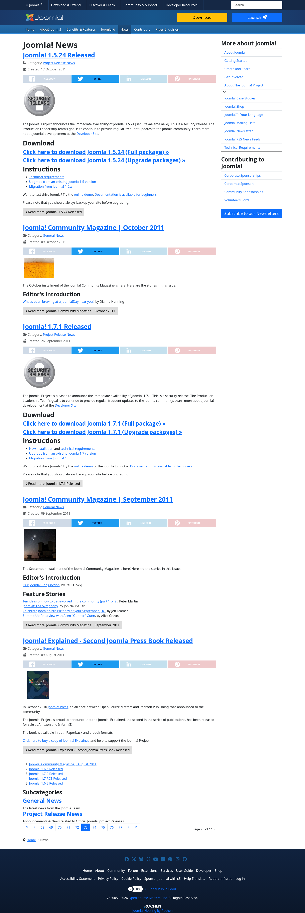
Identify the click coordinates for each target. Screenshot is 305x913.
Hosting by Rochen (152, 910)
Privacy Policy (108, 878)
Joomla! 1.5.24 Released (59, 55)
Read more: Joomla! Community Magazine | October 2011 (70, 311)
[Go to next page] (128, 827)
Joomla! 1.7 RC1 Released (48, 778)
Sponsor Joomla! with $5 (162, 878)
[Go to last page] (136, 827)
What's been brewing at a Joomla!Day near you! (58, 301)
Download (201, 17)
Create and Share (237, 69)
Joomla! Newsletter (238, 131)
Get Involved (234, 77)
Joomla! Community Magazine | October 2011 (93, 227)
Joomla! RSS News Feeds (242, 139)
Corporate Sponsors (239, 183)
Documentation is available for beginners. (126, 194)
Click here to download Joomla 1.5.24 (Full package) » (96, 152)
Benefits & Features (81, 29)
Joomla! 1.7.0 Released (46, 774)
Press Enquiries (167, 29)
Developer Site (87, 133)
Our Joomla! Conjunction (41, 585)
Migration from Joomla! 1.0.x (50, 186)
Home (30, 29)
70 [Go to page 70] (59, 827)
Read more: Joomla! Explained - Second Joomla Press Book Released (77, 750)
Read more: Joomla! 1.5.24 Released (53, 212)
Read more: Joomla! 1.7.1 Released (52, 483)
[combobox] (256, 5)
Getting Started (236, 60)
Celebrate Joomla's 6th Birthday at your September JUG (64, 611)
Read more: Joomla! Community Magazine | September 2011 (72, 625)
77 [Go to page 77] (120, 827)
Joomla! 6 (108, 29)
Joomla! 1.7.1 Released (57, 326)
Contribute (142, 29)
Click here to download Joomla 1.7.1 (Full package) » (94, 423)
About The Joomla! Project (243, 85)
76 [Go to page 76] (112, 827)
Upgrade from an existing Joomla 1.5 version (62, 181)
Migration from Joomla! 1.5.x (50, 458)
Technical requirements (46, 177)
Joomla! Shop (234, 106)
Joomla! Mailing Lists (239, 123)
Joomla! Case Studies (240, 98)
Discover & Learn (102, 5)
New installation (41, 448)
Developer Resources (182, 5)
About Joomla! (50, 29)
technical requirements (78, 448)
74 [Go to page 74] (94, 827)
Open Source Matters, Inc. (148, 898)
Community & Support (141, 5)
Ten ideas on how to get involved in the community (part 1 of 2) (70, 601)
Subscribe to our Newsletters (251, 213)
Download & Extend (66, 5)
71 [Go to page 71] (68, 827)
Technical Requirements (242, 147)
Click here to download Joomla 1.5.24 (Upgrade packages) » (104, 160)
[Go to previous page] (34, 827)
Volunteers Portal (237, 200)
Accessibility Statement (77, 878)
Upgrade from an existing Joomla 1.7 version (62, 453)
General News (53, 235)
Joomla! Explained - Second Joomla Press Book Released (108, 640)
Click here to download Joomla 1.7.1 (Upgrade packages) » (102, 432)
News (125, 29)
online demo (83, 194)
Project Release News (59, 63)
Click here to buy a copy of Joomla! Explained (56, 740)
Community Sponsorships (243, 192)
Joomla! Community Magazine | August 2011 (63, 764)
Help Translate (194, 878)
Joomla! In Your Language (243, 114)
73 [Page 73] (86, 827)
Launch (257, 17)
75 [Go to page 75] (103, 827)
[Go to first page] (27, 827)
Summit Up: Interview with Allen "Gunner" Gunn (59, 615)
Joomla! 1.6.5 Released (46, 783)
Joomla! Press (58, 707)
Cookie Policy (131, 878)
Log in (240, 878)
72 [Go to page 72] (77, 827)
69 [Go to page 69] (51, 827)
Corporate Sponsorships (242, 175)
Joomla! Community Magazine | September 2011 (98, 499)
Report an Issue (220, 878)
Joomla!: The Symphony (40, 606)
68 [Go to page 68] (42, 827)
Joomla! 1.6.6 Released (46, 769)
